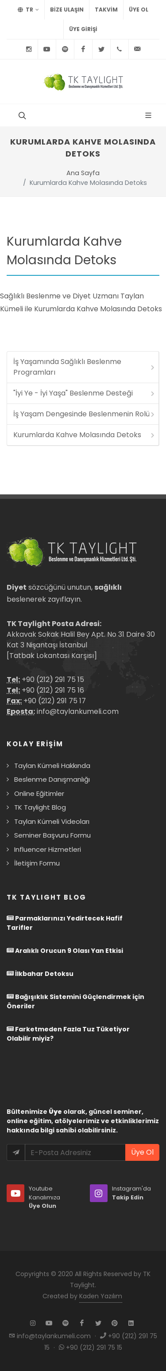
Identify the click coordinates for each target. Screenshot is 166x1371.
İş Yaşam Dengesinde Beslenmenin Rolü (84, 414)
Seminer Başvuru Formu (52, 835)
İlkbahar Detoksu (40, 973)
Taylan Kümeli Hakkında (52, 765)
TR (28, 9)
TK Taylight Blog (40, 807)
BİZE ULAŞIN (67, 9)
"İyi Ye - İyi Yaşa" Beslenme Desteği (84, 393)
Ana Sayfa (83, 172)
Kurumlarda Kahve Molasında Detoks (84, 435)
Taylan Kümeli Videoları (51, 821)
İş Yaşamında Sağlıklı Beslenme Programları (84, 366)
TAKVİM (106, 9)
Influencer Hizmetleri (47, 849)
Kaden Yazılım (100, 1296)
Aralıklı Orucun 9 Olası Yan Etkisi (65, 950)
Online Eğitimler (39, 793)
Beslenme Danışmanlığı (52, 779)
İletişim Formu (37, 863)
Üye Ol (138, 9)
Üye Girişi (83, 29)
